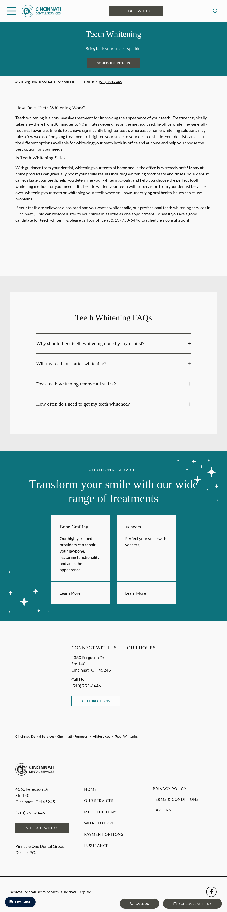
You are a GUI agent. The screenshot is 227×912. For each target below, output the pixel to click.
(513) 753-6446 (110, 82)
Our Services (99, 800)
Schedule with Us (136, 11)
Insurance (96, 845)
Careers (162, 810)
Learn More (70, 592)
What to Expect (102, 823)
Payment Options (104, 834)
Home (90, 789)
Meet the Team (100, 811)
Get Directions (96, 701)
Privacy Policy (169, 788)
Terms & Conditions (176, 799)
